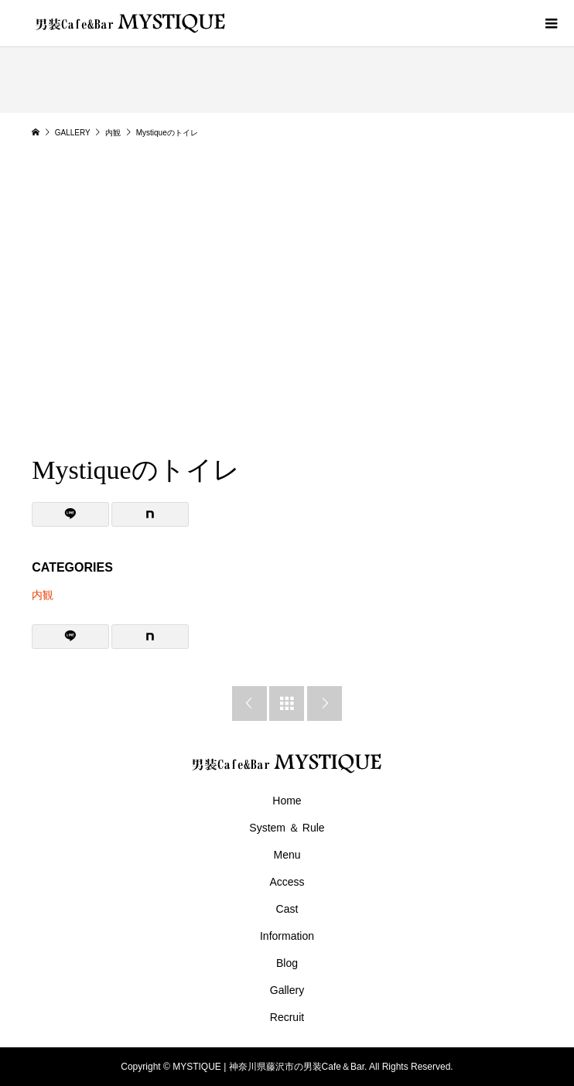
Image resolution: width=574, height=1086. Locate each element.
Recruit (287, 1017)
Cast (287, 909)
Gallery (287, 990)
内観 (42, 595)
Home (286, 800)
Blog (287, 963)
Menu (286, 855)
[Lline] (70, 514)
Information (287, 936)
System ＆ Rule (286, 827)
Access (286, 882)
